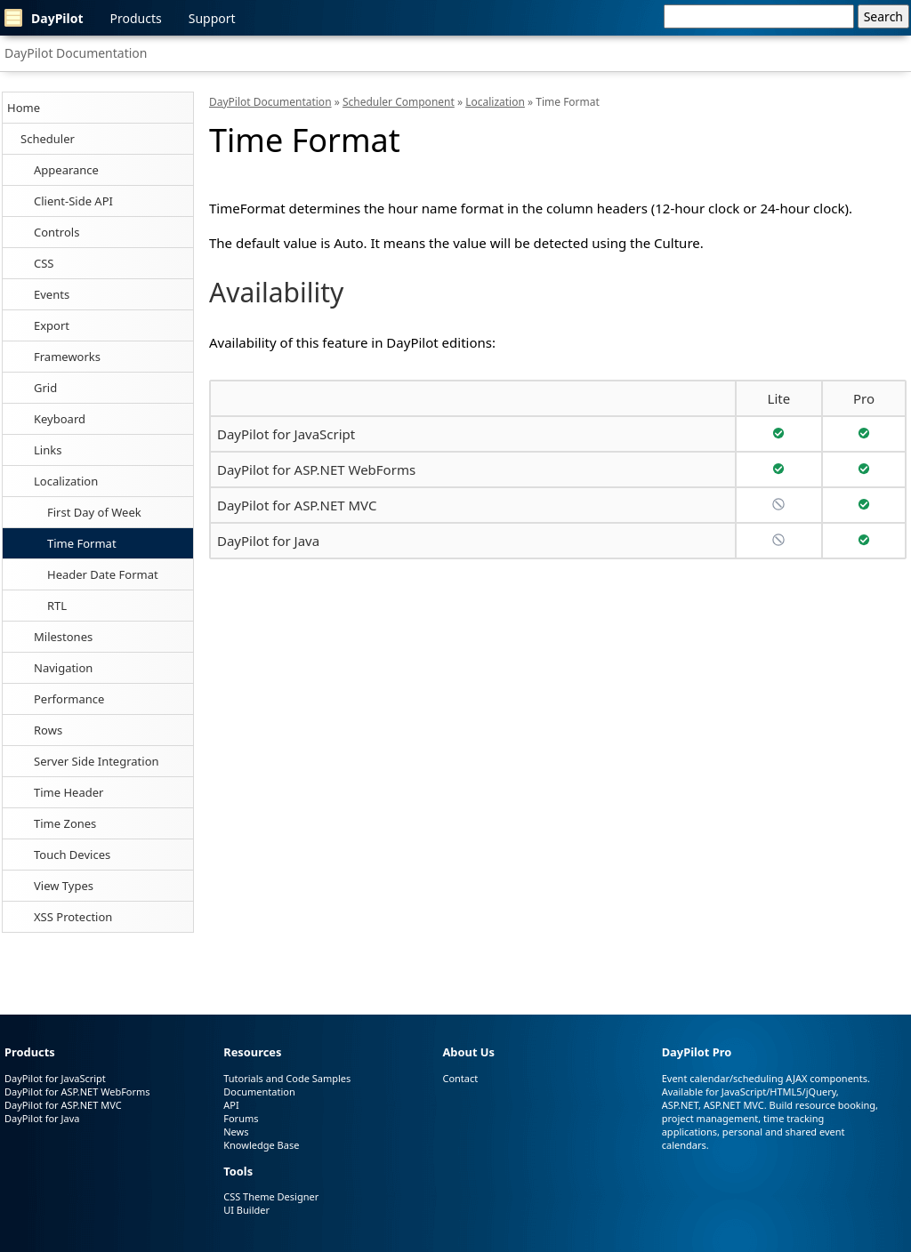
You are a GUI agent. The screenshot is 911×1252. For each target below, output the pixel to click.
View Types (63, 886)
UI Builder (246, 1209)
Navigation (63, 668)
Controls (56, 232)
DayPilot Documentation (75, 52)
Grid (45, 388)
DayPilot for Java (268, 541)
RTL (57, 606)
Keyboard (59, 419)
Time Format (82, 543)
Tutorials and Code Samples (287, 1078)
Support (212, 18)
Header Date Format (102, 574)
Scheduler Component (399, 101)
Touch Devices (72, 855)
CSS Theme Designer (270, 1196)
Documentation (258, 1091)
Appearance (66, 170)
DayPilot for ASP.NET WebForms (316, 469)
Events (51, 294)
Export (51, 325)
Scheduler (47, 139)
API (230, 1105)
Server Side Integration (96, 761)
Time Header (68, 792)
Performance (69, 699)
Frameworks (67, 357)
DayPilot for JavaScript (286, 434)
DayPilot (44, 18)
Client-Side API (73, 201)
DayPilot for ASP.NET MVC (296, 505)
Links (47, 450)
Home (23, 108)
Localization (66, 481)
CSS (44, 263)
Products (136, 18)
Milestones (63, 637)
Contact (460, 1078)
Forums (240, 1118)
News (235, 1131)
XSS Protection (73, 917)
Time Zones (65, 823)
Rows (48, 730)
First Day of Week (94, 512)
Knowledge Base (261, 1145)
